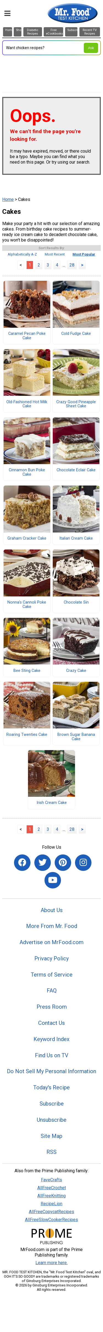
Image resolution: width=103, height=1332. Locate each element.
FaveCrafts (51, 1179)
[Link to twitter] (42, 862)
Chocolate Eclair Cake (76, 470)
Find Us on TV (51, 1055)
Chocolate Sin (76, 602)
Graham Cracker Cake (26, 538)
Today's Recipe (51, 1087)
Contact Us (51, 1023)
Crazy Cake (76, 671)
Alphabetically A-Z (22, 254)
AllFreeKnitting (51, 1195)
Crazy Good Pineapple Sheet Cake (76, 404)
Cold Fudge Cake (76, 334)
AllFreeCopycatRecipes (51, 1211)
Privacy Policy (51, 958)
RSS (51, 1152)
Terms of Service (52, 974)
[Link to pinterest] (63, 862)
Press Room (52, 1006)
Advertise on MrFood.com (51, 942)
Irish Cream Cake (52, 803)
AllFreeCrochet (51, 1187)
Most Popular (84, 254)
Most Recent (55, 254)
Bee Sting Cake (26, 671)
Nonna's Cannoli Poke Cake (26, 604)
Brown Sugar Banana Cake (76, 737)
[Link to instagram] (83, 862)
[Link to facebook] (22, 862)
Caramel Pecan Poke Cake (27, 336)
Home (8, 199)
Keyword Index (51, 1039)
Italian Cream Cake (76, 538)
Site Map (51, 1136)
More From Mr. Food (51, 926)
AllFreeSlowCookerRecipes (51, 1219)
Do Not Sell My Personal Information (51, 1071)
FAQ (52, 990)
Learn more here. (51, 1262)
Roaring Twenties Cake (26, 735)
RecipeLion (51, 1203)
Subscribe (52, 1103)
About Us (52, 910)
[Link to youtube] (52, 880)
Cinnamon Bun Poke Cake (27, 472)
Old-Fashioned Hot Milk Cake (26, 404)
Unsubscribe (51, 1120)
